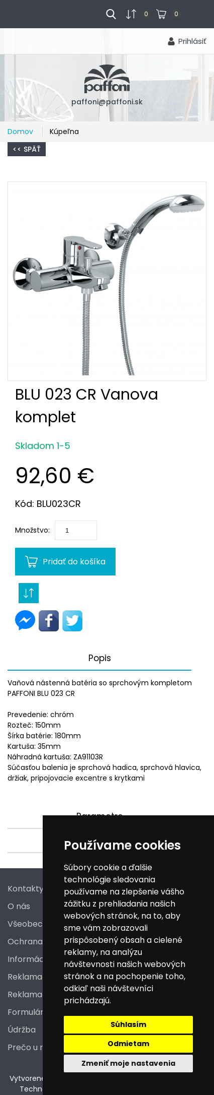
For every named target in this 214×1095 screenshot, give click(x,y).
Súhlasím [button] (128, 1024)
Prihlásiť (192, 41)
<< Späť (27, 149)
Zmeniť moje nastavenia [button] (128, 1063)
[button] (107, 281)
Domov (21, 131)
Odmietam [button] (128, 1044)
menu (25, 13)
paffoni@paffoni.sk (107, 102)
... (188, 13)
